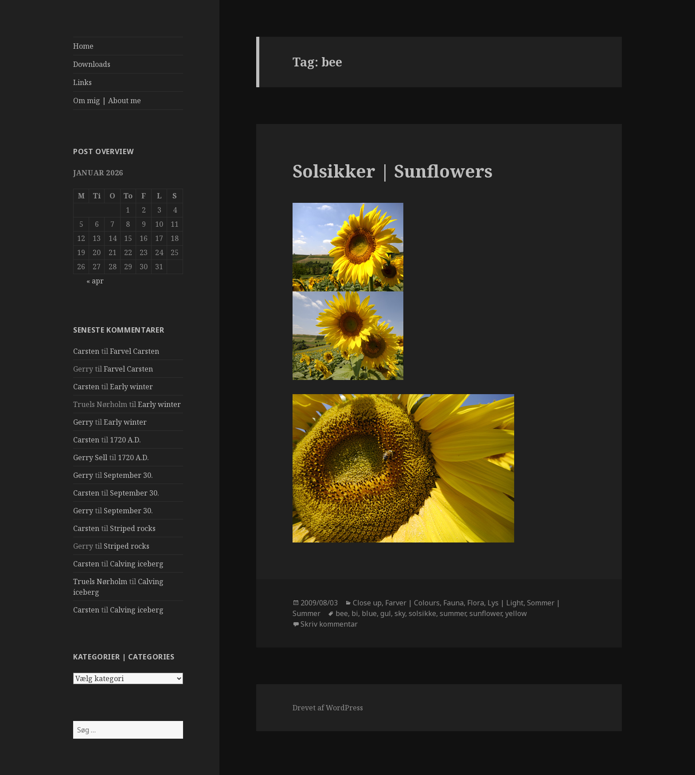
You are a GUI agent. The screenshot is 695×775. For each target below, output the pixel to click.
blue (369, 613)
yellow (516, 613)
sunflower (485, 613)
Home (83, 46)
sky (399, 613)
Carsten (86, 351)
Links (82, 82)
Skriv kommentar (329, 624)
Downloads (91, 64)
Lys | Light (505, 603)
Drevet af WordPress (328, 708)
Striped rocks (133, 528)
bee (342, 613)
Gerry (83, 422)
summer (453, 613)
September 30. (128, 475)
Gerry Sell (90, 457)
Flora (475, 603)
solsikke (422, 613)
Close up (367, 603)
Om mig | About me (107, 100)
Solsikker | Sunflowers (392, 170)
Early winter (131, 386)
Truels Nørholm (100, 581)
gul (385, 613)
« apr (95, 281)
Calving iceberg (137, 564)
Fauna (453, 603)
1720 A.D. (125, 440)
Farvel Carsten (134, 351)
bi (354, 613)
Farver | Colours (412, 603)
